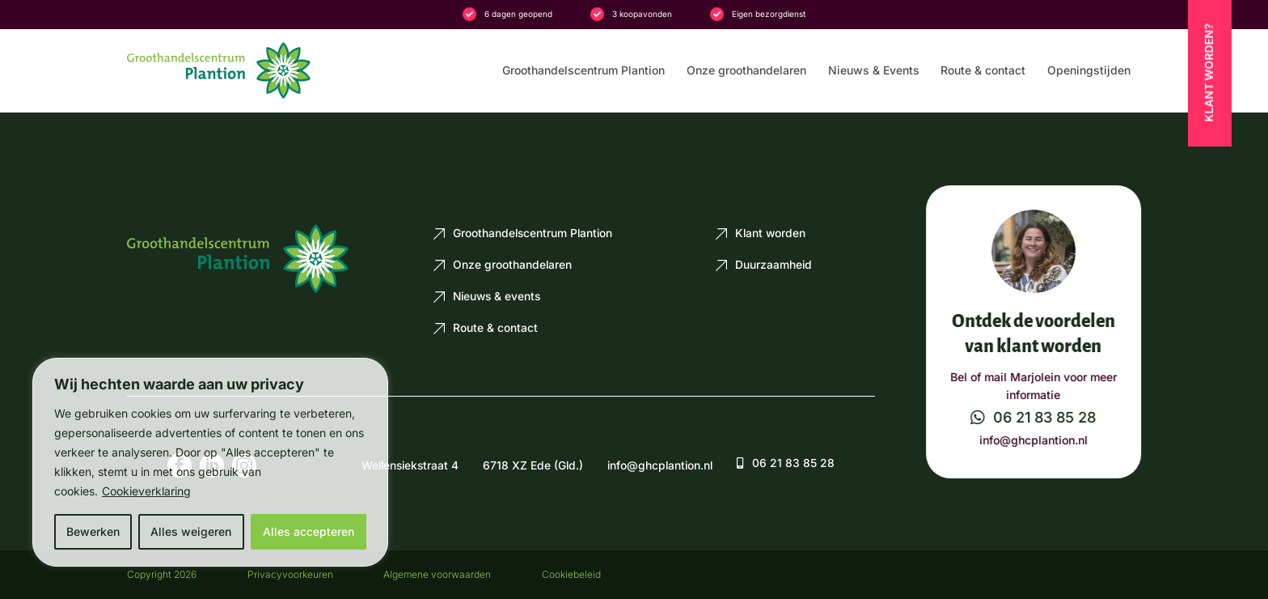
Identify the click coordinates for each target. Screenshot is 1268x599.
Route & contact (982, 71)
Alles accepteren (308, 531)
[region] (210, 462)
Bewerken (93, 531)
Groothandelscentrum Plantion (583, 71)
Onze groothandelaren (746, 71)
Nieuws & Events (873, 71)
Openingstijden (1089, 71)
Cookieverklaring (146, 491)
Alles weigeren (190, 531)
